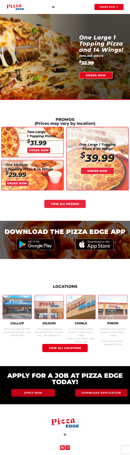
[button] (53, 7)
